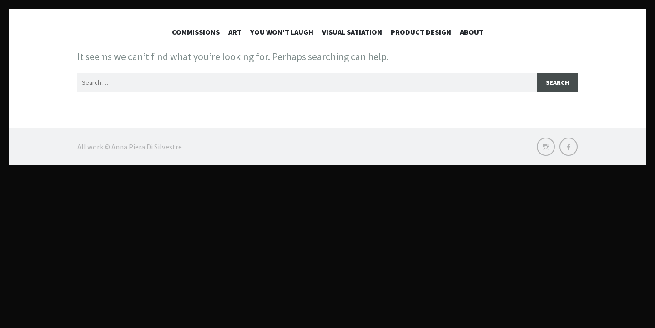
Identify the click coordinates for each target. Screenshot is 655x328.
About (472, 31)
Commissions (196, 31)
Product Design (421, 31)
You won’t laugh (281, 31)
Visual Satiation (352, 31)
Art (235, 31)
